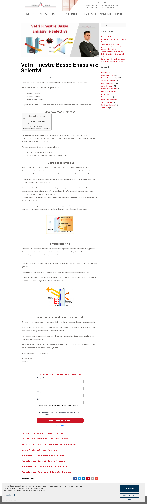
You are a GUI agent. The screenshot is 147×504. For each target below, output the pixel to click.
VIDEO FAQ (44, 14)
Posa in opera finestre (109, 100)
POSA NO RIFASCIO (89, 14)
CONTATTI (118, 14)
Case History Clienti (108, 75)
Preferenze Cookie (129, 495)
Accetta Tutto (129, 489)
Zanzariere (105, 108)
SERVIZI (54, 14)
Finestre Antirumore (108, 83)
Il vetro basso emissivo (36, 124)
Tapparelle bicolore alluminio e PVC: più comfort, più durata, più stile (112, 54)
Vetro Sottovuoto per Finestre (39, 450)
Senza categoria (106, 102)
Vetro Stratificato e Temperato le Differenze (49, 444)
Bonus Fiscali (105, 72)
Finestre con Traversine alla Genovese (44, 466)
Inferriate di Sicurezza (109, 89)
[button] (75, 478)
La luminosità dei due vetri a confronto (37, 128)
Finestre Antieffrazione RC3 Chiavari (44, 455)
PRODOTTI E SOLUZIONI (70, 14)
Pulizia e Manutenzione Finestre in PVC (45, 439)
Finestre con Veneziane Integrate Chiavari (46, 472)
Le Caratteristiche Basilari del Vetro (44, 433)
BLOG (34, 14)
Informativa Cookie (10, 495)
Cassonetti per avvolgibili (110, 78)
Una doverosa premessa (37, 121)
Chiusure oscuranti (108, 81)
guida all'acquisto (67, 77)
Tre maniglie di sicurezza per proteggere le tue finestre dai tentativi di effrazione (111, 47)
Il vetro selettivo (37, 126)
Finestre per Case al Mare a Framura (43, 461)
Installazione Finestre (108, 91)
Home (27, 14)
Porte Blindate (106, 94)
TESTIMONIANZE (105, 14)
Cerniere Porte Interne (109, 37)
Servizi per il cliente (108, 105)
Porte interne (106, 97)
